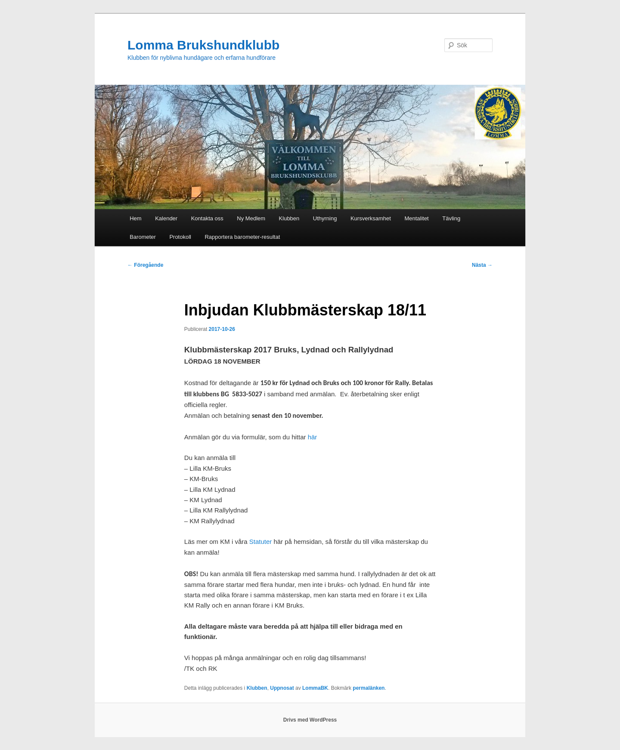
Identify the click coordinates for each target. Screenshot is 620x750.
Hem (135, 218)
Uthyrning (325, 218)
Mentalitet (416, 218)
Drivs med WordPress (310, 720)
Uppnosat (282, 688)
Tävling (451, 218)
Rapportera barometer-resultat (242, 237)
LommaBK (315, 688)
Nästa (482, 265)
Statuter (260, 541)
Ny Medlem (251, 218)
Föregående (145, 265)
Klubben (289, 218)
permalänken (368, 688)
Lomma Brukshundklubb (203, 45)
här (312, 437)
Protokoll (180, 237)
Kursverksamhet (370, 218)
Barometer (143, 237)
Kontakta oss (207, 218)
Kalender (166, 218)
